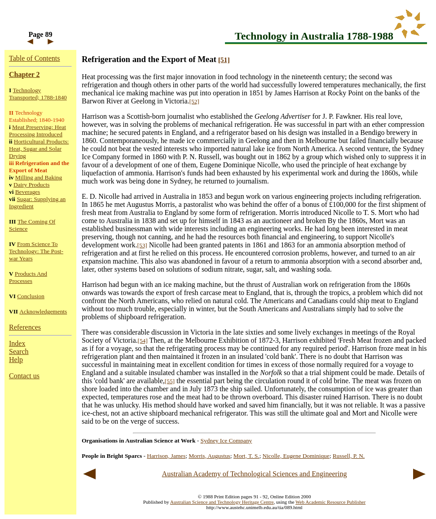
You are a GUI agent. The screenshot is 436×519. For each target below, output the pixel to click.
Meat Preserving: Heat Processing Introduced (37, 131)
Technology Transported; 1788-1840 (38, 94)
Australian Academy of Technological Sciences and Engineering (254, 474)
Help (16, 359)
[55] (170, 381)
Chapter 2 (24, 74)
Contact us (24, 376)
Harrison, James (166, 455)
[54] (143, 340)
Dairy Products (31, 184)
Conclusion (30, 296)
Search (19, 351)
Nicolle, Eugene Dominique (296, 455)
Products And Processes (28, 277)
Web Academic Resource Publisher (330, 502)
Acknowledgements (43, 311)
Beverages (27, 191)
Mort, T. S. (246, 455)
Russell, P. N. (349, 455)
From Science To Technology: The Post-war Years (36, 251)
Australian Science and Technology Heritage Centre (222, 502)
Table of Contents (34, 58)
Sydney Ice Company (226, 440)
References (25, 327)
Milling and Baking (38, 177)
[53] (142, 245)
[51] (224, 59)
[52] (194, 101)
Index (17, 343)
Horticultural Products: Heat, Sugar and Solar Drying (39, 148)
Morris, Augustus (209, 455)
